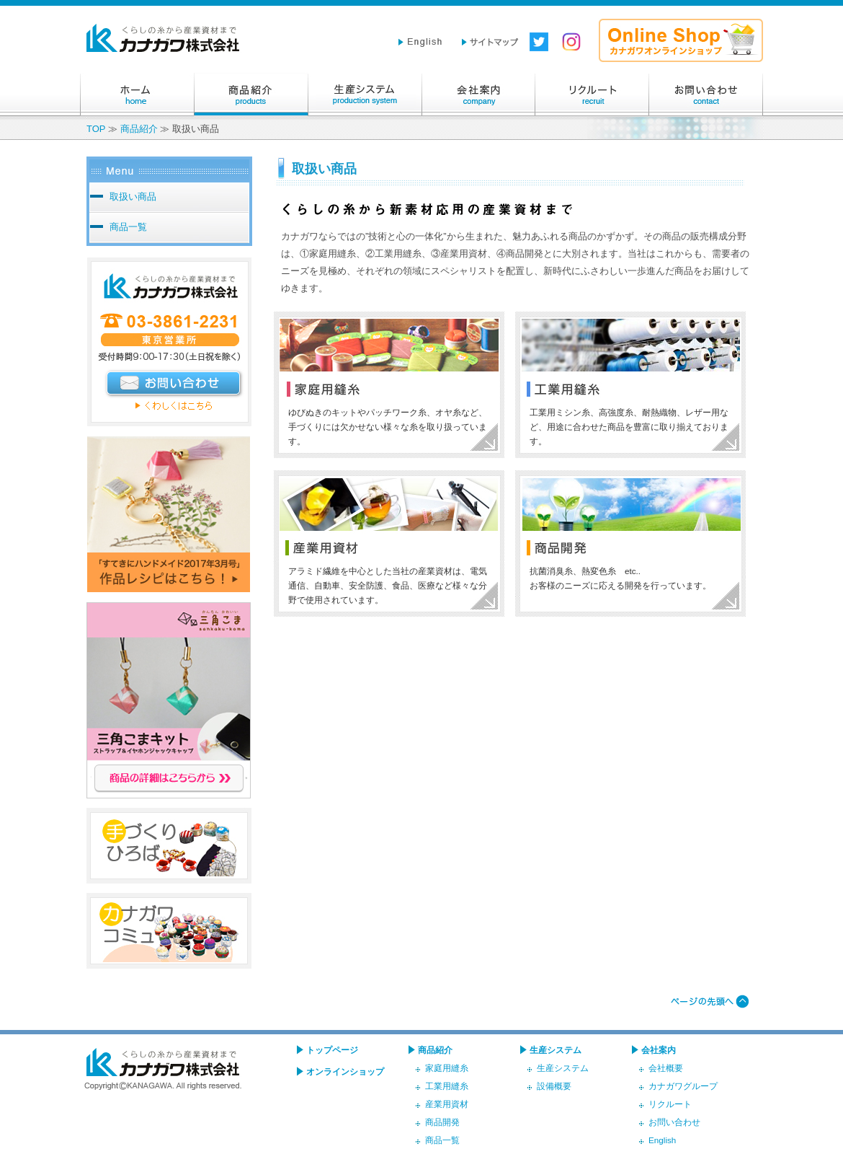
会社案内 (478, 94)
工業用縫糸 (446, 1086)
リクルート (592, 94)
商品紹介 (251, 94)
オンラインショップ (345, 1071)
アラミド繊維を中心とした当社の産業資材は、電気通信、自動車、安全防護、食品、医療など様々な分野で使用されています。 (387, 585)
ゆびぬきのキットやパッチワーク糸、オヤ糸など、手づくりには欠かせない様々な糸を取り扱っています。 (387, 427)
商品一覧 (128, 226)
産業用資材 (446, 1104)
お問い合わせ (706, 94)
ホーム (137, 94)
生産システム (365, 94)
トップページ (332, 1049)
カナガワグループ (683, 1086)
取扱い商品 (133, 196)
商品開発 (442, 1122)
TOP (95, 128)
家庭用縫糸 (446, 1068)
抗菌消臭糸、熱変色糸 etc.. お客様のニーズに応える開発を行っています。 (620, 578)
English (662, 1140)
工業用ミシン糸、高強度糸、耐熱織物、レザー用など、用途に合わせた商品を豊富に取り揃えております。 (629, 427)
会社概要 (665, 1068)
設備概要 (554, 1086)
